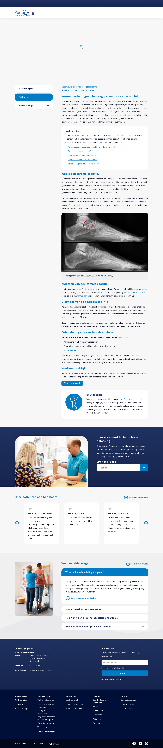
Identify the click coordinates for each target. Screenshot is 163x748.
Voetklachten (21, 696)
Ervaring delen (127, 704)
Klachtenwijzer (26, 89)
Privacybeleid (20, 743)
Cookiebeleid (37, 743)
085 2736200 (35, 665)
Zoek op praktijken (74, 704)
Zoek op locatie (72, 700)
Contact (125, 696)
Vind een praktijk (72, 383)
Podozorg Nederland (133, 399)
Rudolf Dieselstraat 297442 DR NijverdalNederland (39, 658)
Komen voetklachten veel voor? (83, 609)
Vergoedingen (43, 727)
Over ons (97, 696)
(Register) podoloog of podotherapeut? (46, 718)
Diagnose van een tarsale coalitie (82, 159)
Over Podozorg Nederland (99, 701)
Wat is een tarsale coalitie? (79, 151)
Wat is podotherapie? (46, 700)
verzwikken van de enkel (134, 292)
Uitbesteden (98, 710)
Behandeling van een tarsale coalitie (84, 164)
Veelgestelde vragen (46, 731)
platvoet (86, 296)
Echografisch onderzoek (43, 711)
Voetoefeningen (26, 105)
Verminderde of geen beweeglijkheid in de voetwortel (91, 147)
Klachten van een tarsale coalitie (82, 155)
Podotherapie (43, 696)
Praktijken (71, 696)
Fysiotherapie (70, 350)
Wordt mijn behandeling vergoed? (84, 572)
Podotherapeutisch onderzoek (45, 705)
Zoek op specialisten (75, 708)
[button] (50, 88)
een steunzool (126, 111)
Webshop (97, 723)
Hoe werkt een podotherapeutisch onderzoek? (91, 618)
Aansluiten (97, 706)
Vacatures (97, 719)
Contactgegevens (128, 700)
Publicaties (24, 97)
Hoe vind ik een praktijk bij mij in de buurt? (89, 626)
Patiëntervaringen (45, 723)
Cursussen (97, 714)
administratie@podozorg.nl (41, 670)
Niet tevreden (127, 708)
